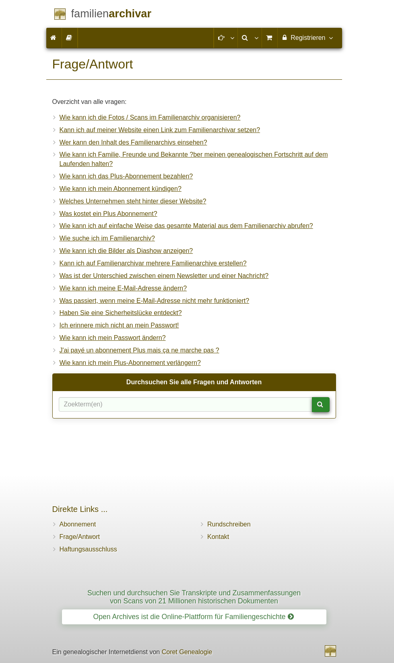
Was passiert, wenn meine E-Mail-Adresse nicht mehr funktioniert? (155, 300)
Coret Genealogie (187, 651)
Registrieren (307, 37)
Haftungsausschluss (88, 549)
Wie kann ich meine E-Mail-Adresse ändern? (123, 288)
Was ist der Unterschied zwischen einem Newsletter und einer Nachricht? (164, 275)
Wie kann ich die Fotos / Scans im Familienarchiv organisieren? (150, 117)
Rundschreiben (229, 524)
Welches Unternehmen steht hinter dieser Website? (133, 201)
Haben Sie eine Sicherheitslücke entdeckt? (121, 312)
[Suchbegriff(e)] (185, 404)
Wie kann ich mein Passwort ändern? (113, 337)
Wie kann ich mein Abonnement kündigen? (121, 188)
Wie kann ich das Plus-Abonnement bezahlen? (126, 176)
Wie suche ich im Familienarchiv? (107, 238)
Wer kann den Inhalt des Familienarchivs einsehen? (133, 142)
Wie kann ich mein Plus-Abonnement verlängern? (130, 362)
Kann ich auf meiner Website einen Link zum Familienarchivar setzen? (160, 129)
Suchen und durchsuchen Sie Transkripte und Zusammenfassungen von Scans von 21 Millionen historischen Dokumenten (194, 597)
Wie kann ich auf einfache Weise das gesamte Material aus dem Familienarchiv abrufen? (186, 225)
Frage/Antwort (80, 536)
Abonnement (78, 524)
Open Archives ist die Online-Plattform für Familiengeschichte (193, 617)
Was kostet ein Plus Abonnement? (108, 213)
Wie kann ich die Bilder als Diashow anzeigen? (126, 250)
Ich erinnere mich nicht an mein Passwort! (119, 325)
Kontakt (218, 536)
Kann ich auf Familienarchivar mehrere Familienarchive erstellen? (153, 263)
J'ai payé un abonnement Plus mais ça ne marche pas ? (139, 350)
